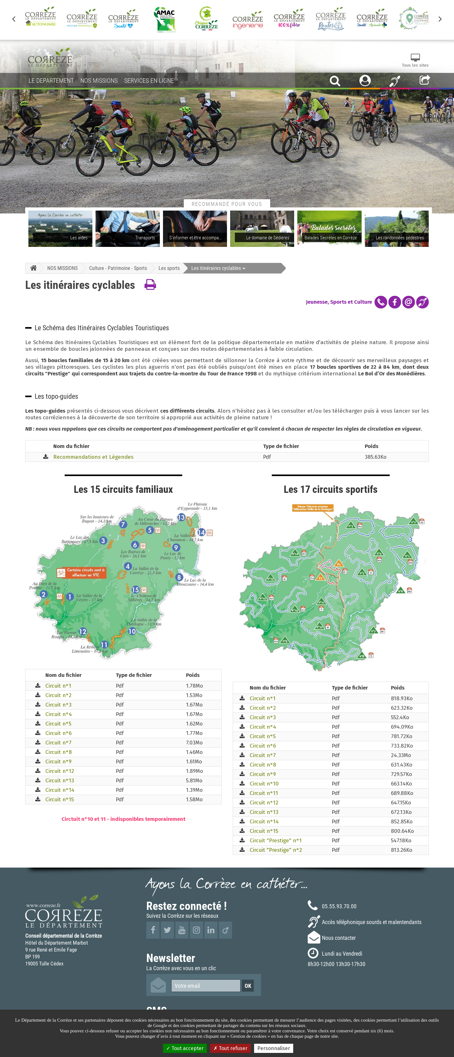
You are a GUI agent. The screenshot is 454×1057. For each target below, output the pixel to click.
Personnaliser (273, 1048)
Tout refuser (230, 1048)
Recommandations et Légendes (93, 457)
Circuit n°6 (58, 733)
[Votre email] (206, 985)
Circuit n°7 (58, 742)
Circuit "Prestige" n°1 (276, 840)
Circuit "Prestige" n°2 (276, 850)
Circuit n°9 (58, 761)
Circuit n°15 (59, 799)
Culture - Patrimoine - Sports (118, 268)
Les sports (169, 268)
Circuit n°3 (58, 705)
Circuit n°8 (58, 752)
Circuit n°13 (59, 780)
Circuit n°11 (264, 793)
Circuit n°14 (59, 790)
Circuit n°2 (58, 695)
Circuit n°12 (59, 771)
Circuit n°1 (58, 686)
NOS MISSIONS (62, 268)
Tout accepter (185, 1048)
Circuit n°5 (58, 723)
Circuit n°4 (58, 714)
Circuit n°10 (264, 783)
